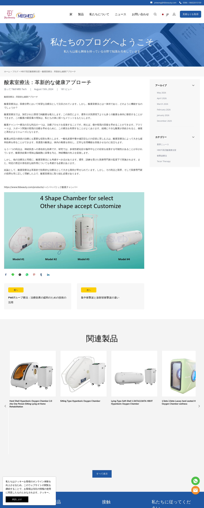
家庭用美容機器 (60, 481)
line (13, 275)
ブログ (15, 71)
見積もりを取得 (190, 14)
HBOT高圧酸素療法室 (30, 71)
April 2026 (162, 98)
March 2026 (162, 104)
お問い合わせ (140, 14)
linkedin (49, 275)
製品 (81, 14)
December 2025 (164, 121)
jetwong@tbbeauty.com (165, 2)
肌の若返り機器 (60, 470)
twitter (20, 275)
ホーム (7, 71)
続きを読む (37, 297)
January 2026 (163, 115)
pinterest (34, 275)
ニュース (120, 14)
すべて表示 (102, 417)
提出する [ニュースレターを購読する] (185, 480)
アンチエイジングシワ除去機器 (68, 465)
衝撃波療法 (162, 155)
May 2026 (161, 92)
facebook (6, 275)
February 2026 (164, 109)
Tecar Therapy (163, 161)
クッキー (19, 481)
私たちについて (99, 14)
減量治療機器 (59, 459)
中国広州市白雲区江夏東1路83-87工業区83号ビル (121, 455)
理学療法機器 (59, 454)
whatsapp (27, 275)
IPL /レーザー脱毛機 (62, 476)
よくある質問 (9, 476)
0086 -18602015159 (192, 2)
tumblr (42, 275)
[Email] (165, 480)
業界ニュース (163, 144)
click (102, 45)
